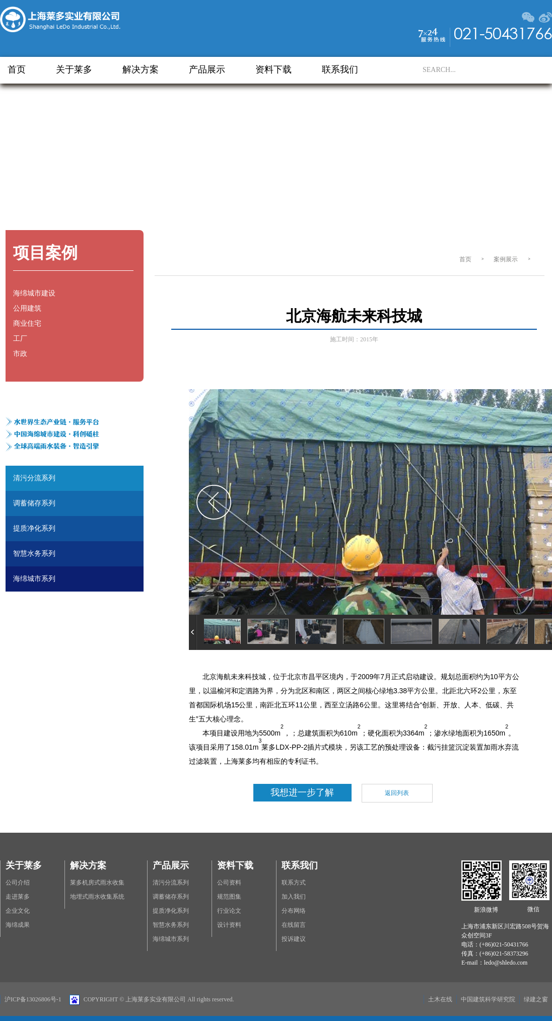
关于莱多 (74, 69)
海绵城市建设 (34, 293)
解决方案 (140, 69)
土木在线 (440, 999)
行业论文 (229, 910)
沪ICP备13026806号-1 (33, 999)
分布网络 (294, 910)
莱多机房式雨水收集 (97, 882)
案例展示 (506, 259)
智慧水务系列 (171, 924)
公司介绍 (18, 882)
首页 (17, 69)
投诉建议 (294, 938)
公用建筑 (27, 308)
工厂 (20, 338)
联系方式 (294, 882)
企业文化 (18, 910)
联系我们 (340, 69)
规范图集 (229, 896)
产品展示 (207, 69)
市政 (20, 353)
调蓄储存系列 (171, 896)
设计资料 (229, 924)
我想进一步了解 (302, 792)
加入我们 (294, 896)
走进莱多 (18, 896)
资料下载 (273, 69)
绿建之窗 (536, 999)
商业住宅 (27, 323)
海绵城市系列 (171, 938)
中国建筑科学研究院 (488, 999)
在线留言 (294, 924)
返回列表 (397, 792)
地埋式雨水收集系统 (97, 896)
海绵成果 (18, 924)
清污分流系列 (171, 882)
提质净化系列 (171, 910)
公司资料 (229, 882)
